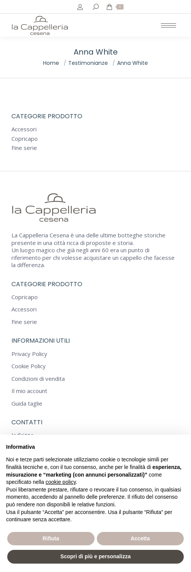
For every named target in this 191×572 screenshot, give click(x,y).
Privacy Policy (29, 354)
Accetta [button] (140, 538)
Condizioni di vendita (38, 378)
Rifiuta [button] (50, 538)
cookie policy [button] (61, 482)
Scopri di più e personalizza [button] (95, 556)
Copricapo (24, 138)
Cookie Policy (28, 366)
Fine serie (24, 147)
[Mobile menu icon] (168, 25)
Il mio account (29, 391)
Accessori (24, 129)
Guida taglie (26, 403)
